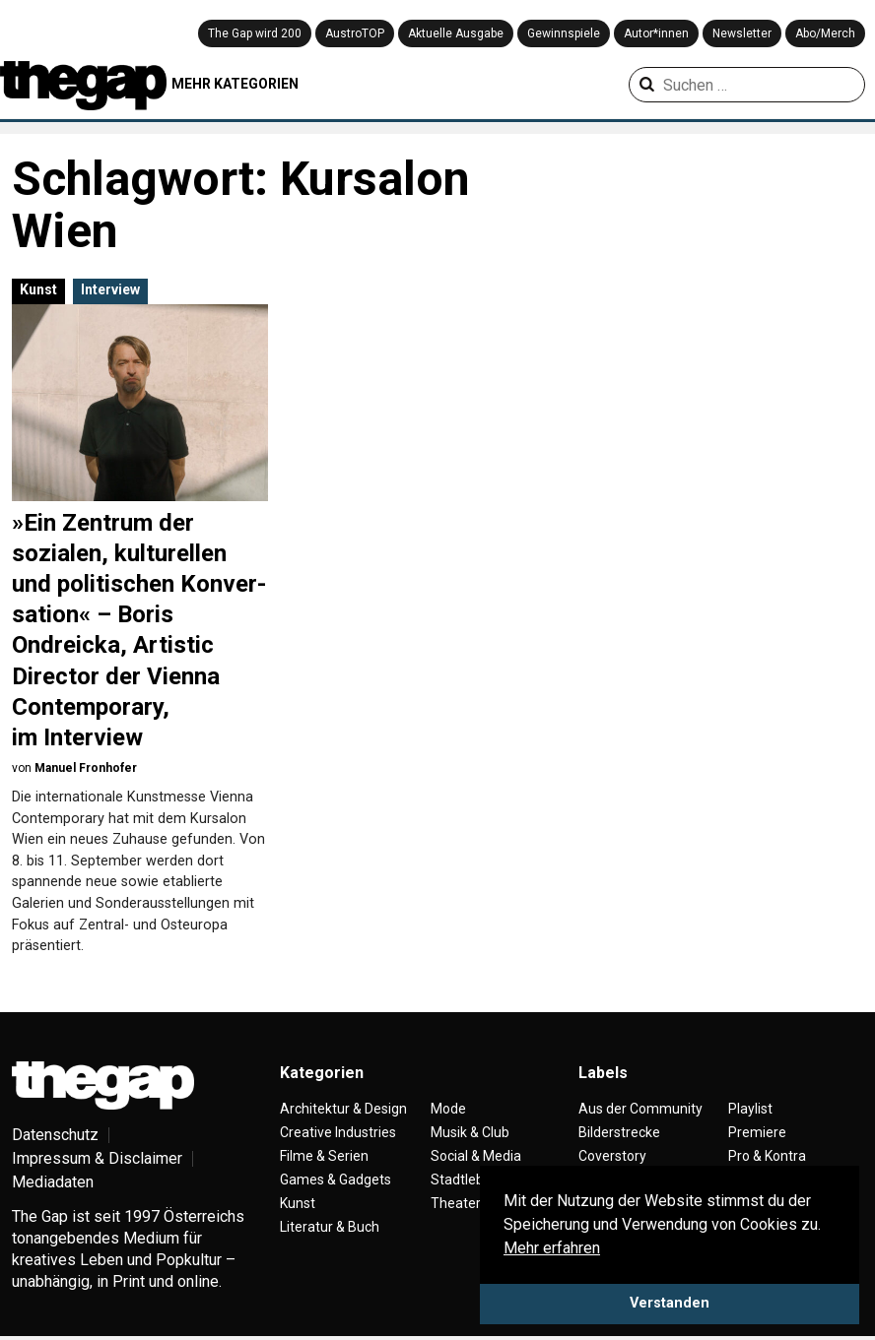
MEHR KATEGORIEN (235, 84)
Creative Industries (338, 1132)
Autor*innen (656, 33)
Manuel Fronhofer (85, 768)
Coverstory (612, 1156)
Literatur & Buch (329, 1227)
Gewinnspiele (563, 33)
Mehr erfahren (552, 1248)
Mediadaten (53, 1182)
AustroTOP (354, 33)
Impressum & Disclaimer (97, 1158)
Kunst (38, 289)
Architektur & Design (343, 1109)
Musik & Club (470, 1132)
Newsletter (742, 33)
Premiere (757, 1132)
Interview (110, 289)
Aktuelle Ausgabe (456, 33)
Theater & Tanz (479, 1203)
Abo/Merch (825, 33)
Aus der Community (640, 1109)
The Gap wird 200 (255, 33)
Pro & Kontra (767, 1156)
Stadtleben (465, 1179)
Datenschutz (55, 1134)
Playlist (750, 1109)
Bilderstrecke (619, 1132)
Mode (448, 1109)
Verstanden (669, 1303)
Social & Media (476, 1156)
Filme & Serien (324, 1156)
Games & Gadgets (335, 1179)
